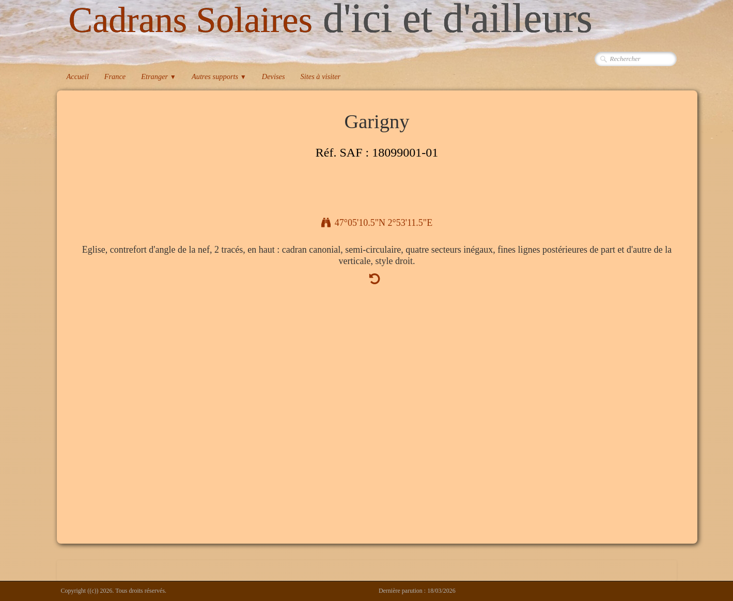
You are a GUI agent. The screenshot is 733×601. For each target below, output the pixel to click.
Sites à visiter (321, 76)
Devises (273, 76)
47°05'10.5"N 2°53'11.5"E (376, 223)
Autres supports (219, 76)
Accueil (78, 76)
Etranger (158, 76)
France (115, 76)
